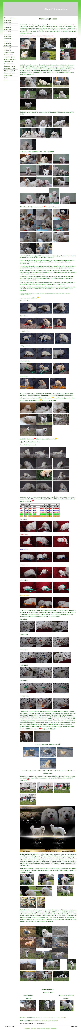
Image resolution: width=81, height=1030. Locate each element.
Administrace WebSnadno (30, 1028)
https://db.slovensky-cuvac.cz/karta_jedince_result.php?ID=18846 (44, 1020)
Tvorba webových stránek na (47, 1028)
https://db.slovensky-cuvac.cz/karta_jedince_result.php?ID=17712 (51, 1017)
